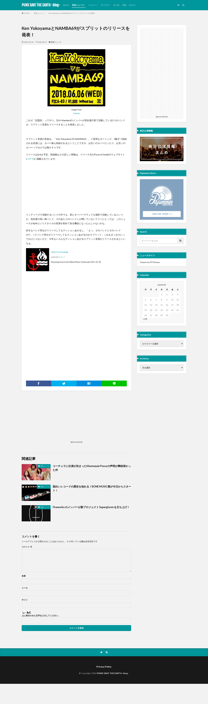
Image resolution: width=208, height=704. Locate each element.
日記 (124, 5)
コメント (27, 547)
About (66, 5)
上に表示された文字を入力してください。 (41, 616)
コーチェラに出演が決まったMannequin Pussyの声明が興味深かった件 (92, 467)
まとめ (116, 5)
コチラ (30, 158)
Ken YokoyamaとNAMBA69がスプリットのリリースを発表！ (72, 13)
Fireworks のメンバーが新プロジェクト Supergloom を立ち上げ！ (91, 507)
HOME (26, 13)
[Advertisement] (47, 183)
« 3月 (145, 319)
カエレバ (62, 257)
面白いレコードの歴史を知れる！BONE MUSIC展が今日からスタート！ (92, 488)
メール (25, 588)
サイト (25, 600)
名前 (24, 576)
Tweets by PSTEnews (150, 262)
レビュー (92, 5)
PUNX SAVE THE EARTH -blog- (41, 5)
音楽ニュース (78, 5)
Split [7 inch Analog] (59, 252)
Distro (132, 5)
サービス (105, 5)
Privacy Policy (104, 666)
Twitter (76, 113)
